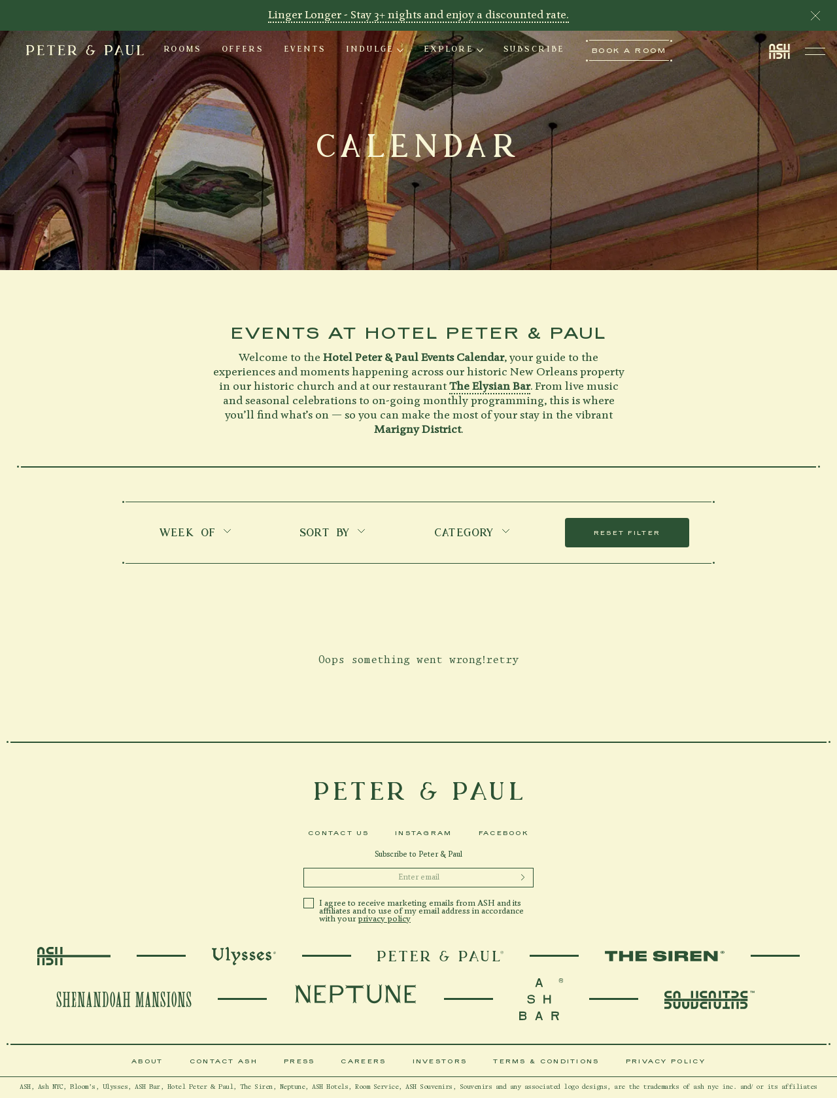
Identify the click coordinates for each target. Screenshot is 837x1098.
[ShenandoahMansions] (124, 999)
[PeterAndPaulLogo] (440, 956)
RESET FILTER (627, 532)
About (147, 1061)
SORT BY (333, 533)
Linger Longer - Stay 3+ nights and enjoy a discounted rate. (418, 15)
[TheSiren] (665, 956)
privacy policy (384, 919)
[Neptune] (355, 999)
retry (502, 660)
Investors (440, 1061)
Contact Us (338, 833)
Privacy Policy (666, 1061)
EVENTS (305, 50)
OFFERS (243, 50)
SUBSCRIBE (534, 50)
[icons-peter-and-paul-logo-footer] (418, 791)
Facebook (504, 833)
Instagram (424, 833)
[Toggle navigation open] (815, 51)
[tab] (182, 50)
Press (299, 1061)
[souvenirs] (541, 999)
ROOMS (182, 50)
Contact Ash (224, 1061)
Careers (363, 1061)
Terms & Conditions (546, 1061)
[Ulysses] (244, 956)
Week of (195, 533)
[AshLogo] (74, 956)
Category (472, 533)
